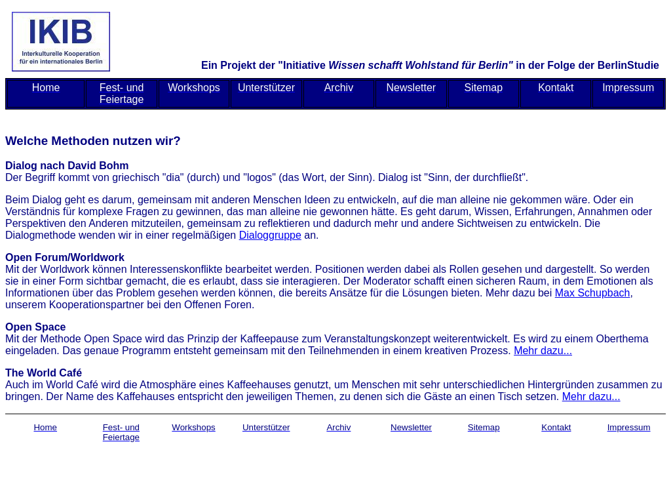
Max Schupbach (592, 292)
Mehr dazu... (543, 350)
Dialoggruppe (270, 235)
